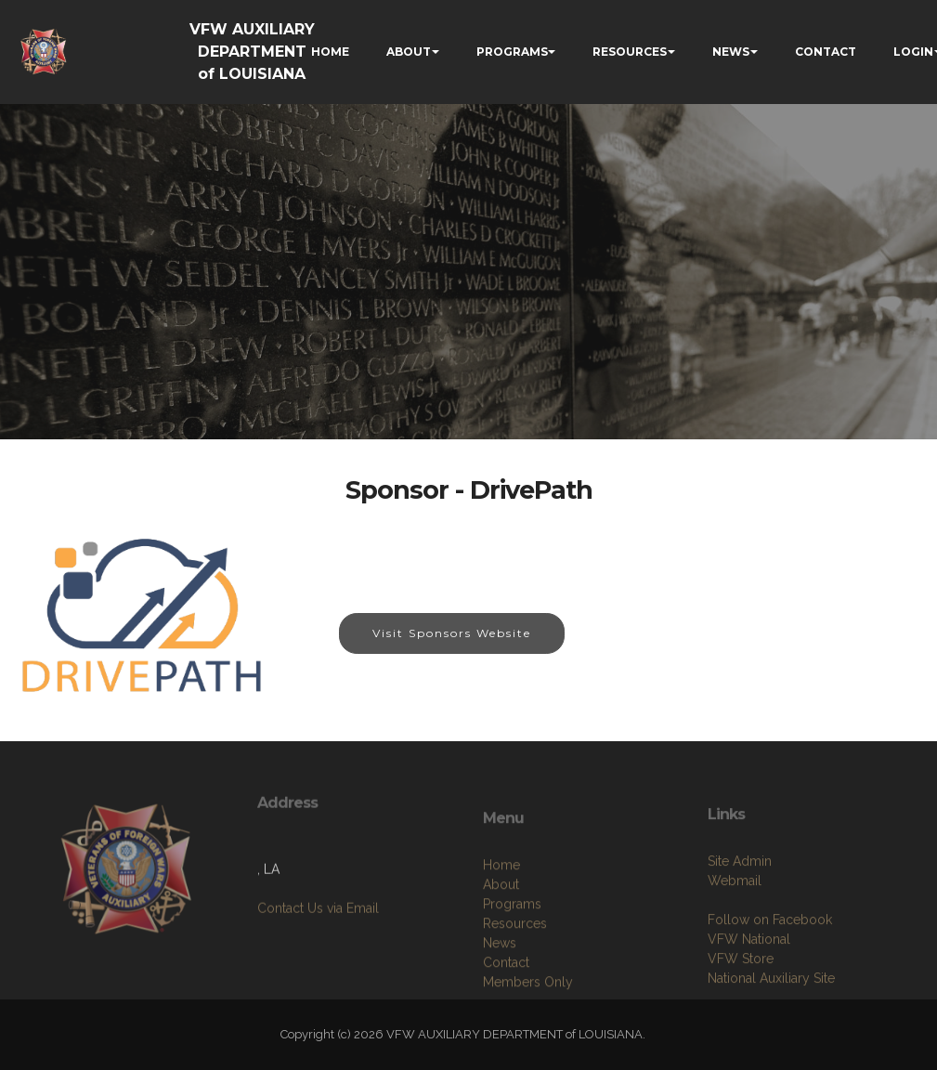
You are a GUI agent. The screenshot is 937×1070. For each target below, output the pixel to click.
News (499, 995)
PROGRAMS (512, 52)
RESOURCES (629, 52)
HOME (330, 52)
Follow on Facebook (770, 966)
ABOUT (408, 52)
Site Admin (740, 908)
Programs (512, 956)
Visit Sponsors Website (451, 633)
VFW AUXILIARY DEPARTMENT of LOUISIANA (252, 51)
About (501, 937)
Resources (515, 976)
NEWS (730, 52)
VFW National (749, 986)
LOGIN (913, 52)
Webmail (734, 927)
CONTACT (825, 52)
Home (501, 917)
